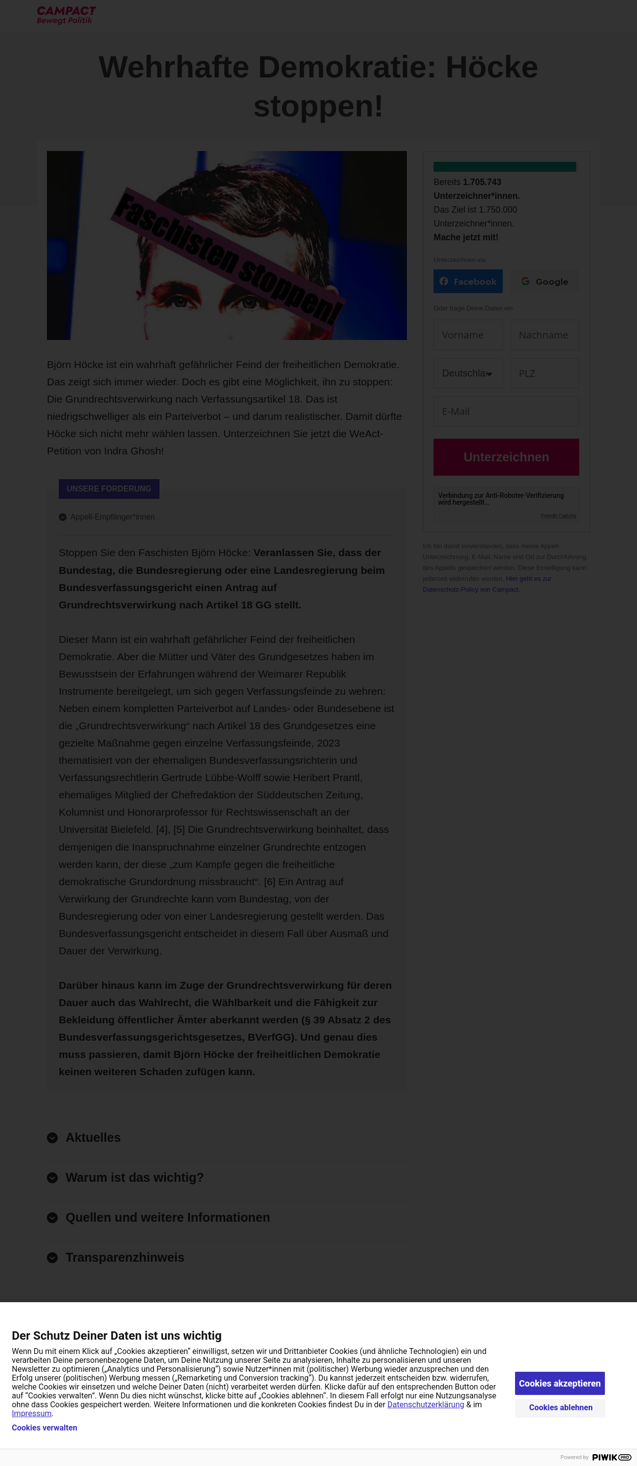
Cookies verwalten (44, 1428)
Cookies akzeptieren (560, 1383)
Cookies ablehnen (561, 1407)
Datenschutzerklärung (425, 1404)
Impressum (32, 1413)
